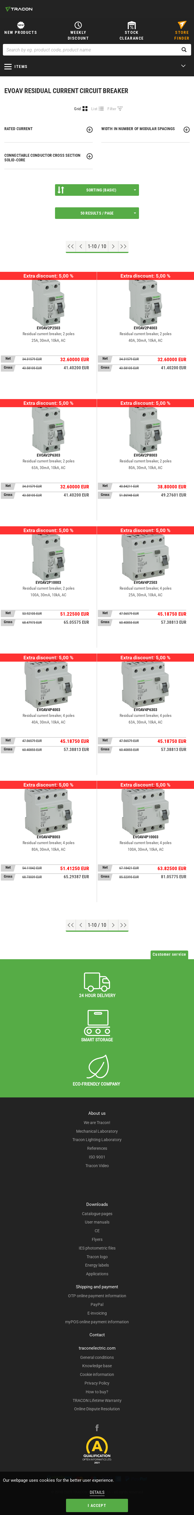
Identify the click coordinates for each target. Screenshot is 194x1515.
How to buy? (97, 1391)
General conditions (97, 1357)
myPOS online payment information (97, 1322)
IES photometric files (97, 1248)
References (97, 1148)
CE (97, 1230)
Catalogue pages (97, 1213)
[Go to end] (123, 246)
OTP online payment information (97, 1295)
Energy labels (97, 1265)
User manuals (97, 1222)
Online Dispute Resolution (97, 1409)
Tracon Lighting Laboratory (97, 1139)
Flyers (97, 1239)
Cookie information (97, 1374)
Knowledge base (97, 1365)
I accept (97, 1505)
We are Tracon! (97, 1122)
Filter (111, 108)
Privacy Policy (97, 1383)
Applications (97, 1274)
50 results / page (108, 213)
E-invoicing (97, 1313)
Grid (77, 108)
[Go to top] (71, 246)
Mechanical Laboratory (97, 1131)
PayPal (97, 1304)
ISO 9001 (97, 1157)
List (94, 108)
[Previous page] (81, 246)
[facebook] (97, 1428)
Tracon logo (97, 1256)
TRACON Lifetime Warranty (97, 1400)
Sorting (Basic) (96, 190)
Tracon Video (97, 1165)
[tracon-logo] (19, 9)
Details (97, 1492)
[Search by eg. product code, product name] (97, 50)
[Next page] (113, 246)
